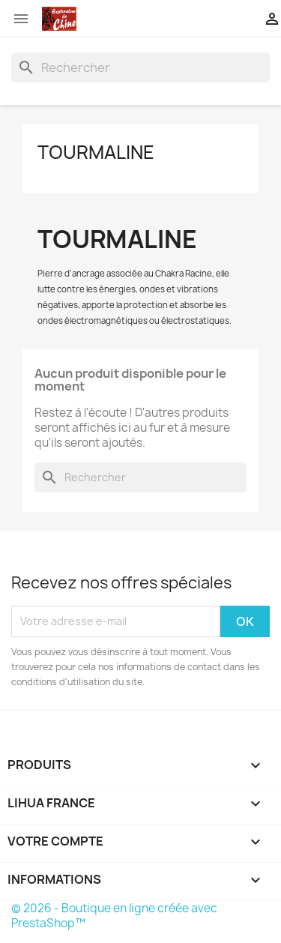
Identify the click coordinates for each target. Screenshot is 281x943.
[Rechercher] (140, 67)
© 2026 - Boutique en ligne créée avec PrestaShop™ (114, 915)
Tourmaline (95, 152)
